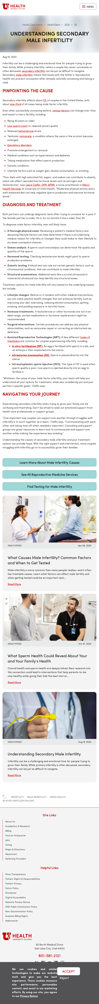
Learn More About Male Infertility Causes (49, 462)
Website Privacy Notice (17, 902)
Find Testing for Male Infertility (49, 486)
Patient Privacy (13, 883)
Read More (14, 584)
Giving (8, 844)
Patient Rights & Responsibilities (22, 878)
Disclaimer (10, 892)
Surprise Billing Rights (16, 916)
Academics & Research (17, 826)
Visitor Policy (12, 888)
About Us (10, 821)
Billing (8, 830)
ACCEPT (68, 971)
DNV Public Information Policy (21, 906)
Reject (64, 977)
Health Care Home (32, 24)
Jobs (7, 840)
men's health (58, 796)
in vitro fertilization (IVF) (18, 800)
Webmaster (11, 920)
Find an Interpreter (15, 835)
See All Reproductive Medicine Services (49, 474)
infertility (17, 796)
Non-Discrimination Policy (19, 911)
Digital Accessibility (15, 897)
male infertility (37, 796)
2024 (67, 24)
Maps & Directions (15, 849)
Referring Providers (15, 858)
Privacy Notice (29, 996)
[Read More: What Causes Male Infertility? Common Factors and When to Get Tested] (49, 518)
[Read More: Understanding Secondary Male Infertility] (49, 715)
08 (75, 24)
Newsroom (11, 854)
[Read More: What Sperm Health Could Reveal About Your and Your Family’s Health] (49, 616)
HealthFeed (53, 24)
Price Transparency (15, 874)
